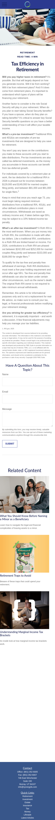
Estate (28, 802)
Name (5, 374)
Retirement (27, 796)
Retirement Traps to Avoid (15, 575)
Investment (27, 799)
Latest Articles (27, 818)
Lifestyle (27, 815)
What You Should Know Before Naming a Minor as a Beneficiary (23, 517)
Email (5, 391)
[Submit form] (9, 443)
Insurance (27, 805)
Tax (27, 808)
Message (7, 409)
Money (27, 811)
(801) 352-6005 (31, 772)
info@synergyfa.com (27, 787)
